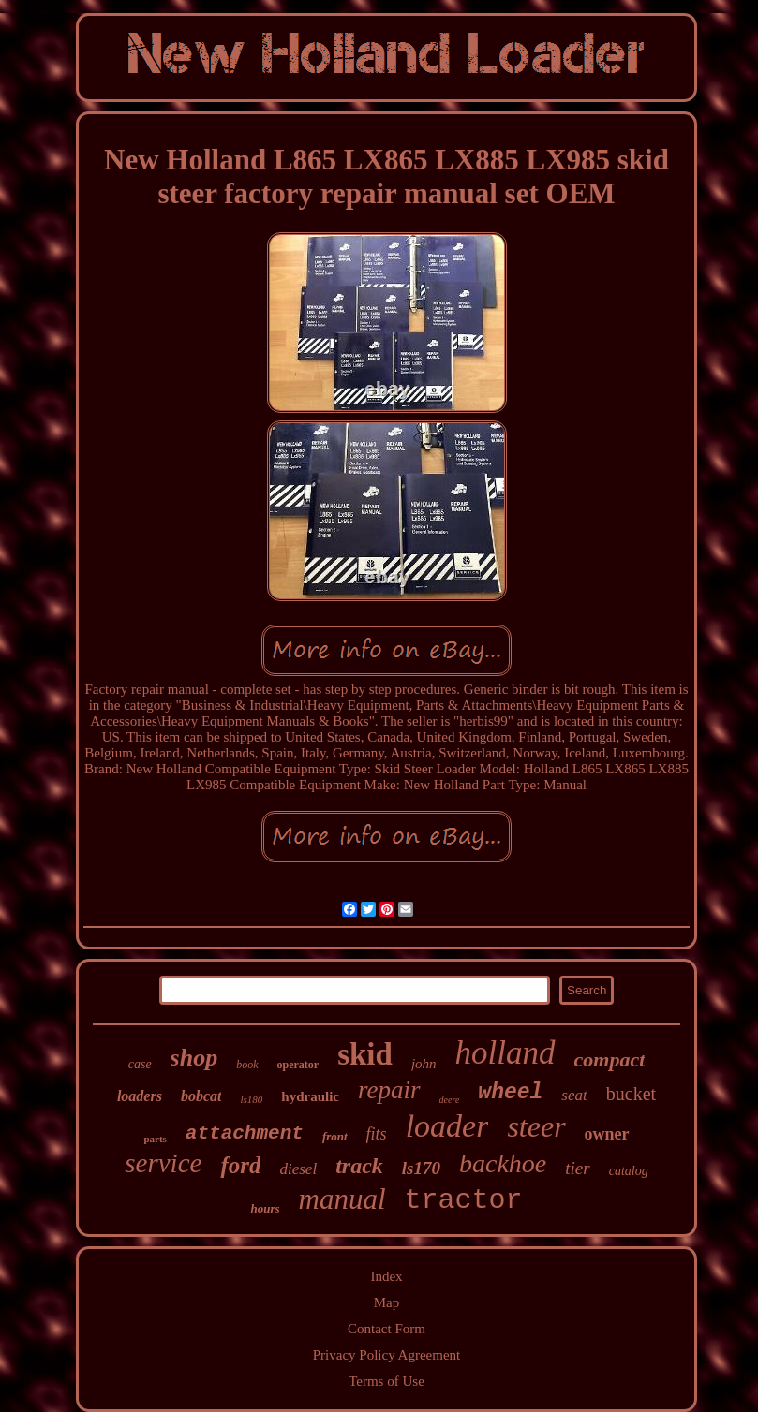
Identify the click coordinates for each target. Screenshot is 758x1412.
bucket (631, 1093)
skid (365, 1054)
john (424, 1063)
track (359, 1166)
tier (577, 1168)
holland (505, 1053)
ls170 (421, 1168)
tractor (464, 1200)
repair (389, 1090)
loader (447, 1126)
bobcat (201, 1096)
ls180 (251, 1099)
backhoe (502, 1163)
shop (194, 1057)
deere (449, 1100)
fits (376, 1134)
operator (298, 1064)
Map (387, 1302)
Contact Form (386, 1328)
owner (607, 1134)
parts (154, 1138)
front (335, 1136)
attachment (245, 1133)
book (247, 1064)
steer (536, 1126)
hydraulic (310, 1096)
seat (574, 1095)
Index (386, 1276)
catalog (628, 1171)
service (163, 1163)
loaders (139, 1096)
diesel (298, 1169)
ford (240, 1165)
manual (342, 1199)
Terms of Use (386, 1381)
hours (264, 1208)
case (140, 1064)
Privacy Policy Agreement (386, 1354)
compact (610, 1059)
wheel (510, 1093)
